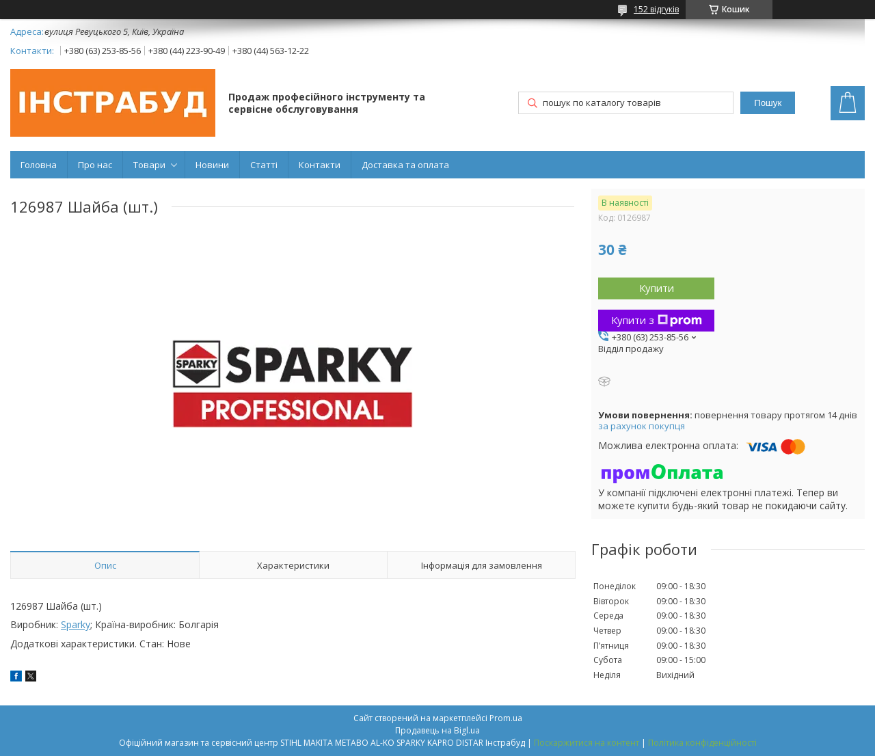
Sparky (75, 624)
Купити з (656, 320)
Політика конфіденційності (702, 742)
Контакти (319, 165)
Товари (149, 165)
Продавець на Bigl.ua (437, 730)
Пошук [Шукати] (767, 103)
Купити (656, 288)
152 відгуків (656, 9)
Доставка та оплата (405, 165)
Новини (212, 165)
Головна (39, 165)
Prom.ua (505, 718)
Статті (264, 165)
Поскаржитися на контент (586, 742)
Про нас (95, 165)
